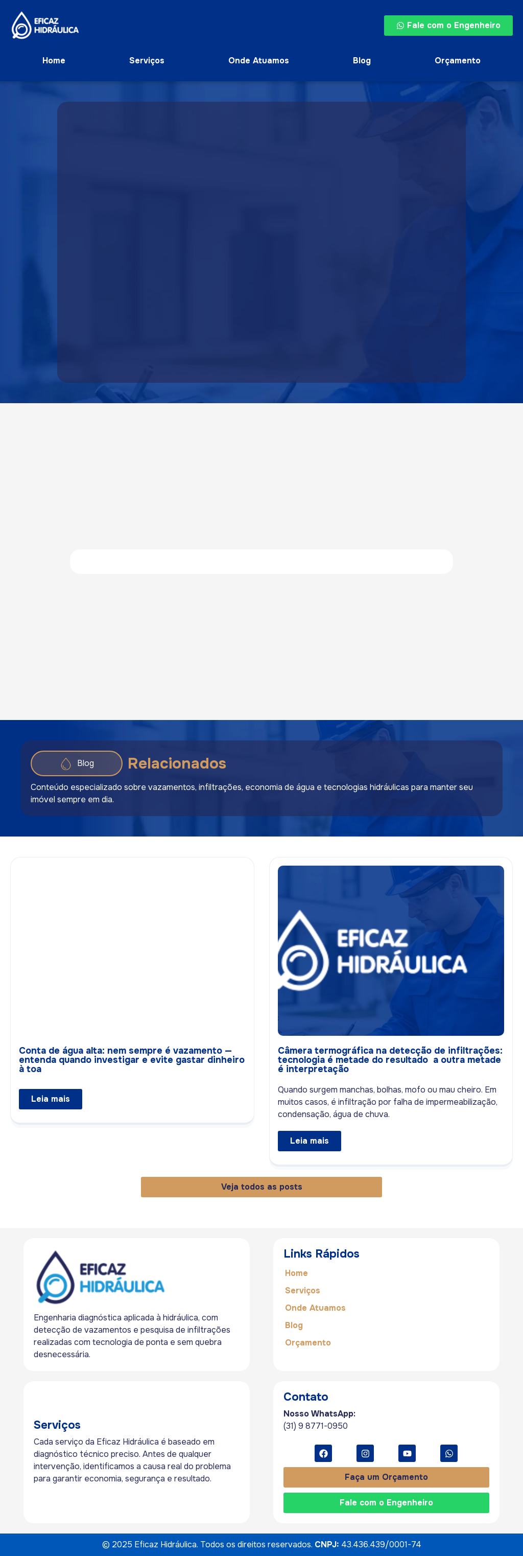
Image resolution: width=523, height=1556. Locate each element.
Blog (362, 60)
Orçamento (458, 60)
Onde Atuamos (258, 60)
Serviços (146, 60)
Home (53, 60)
